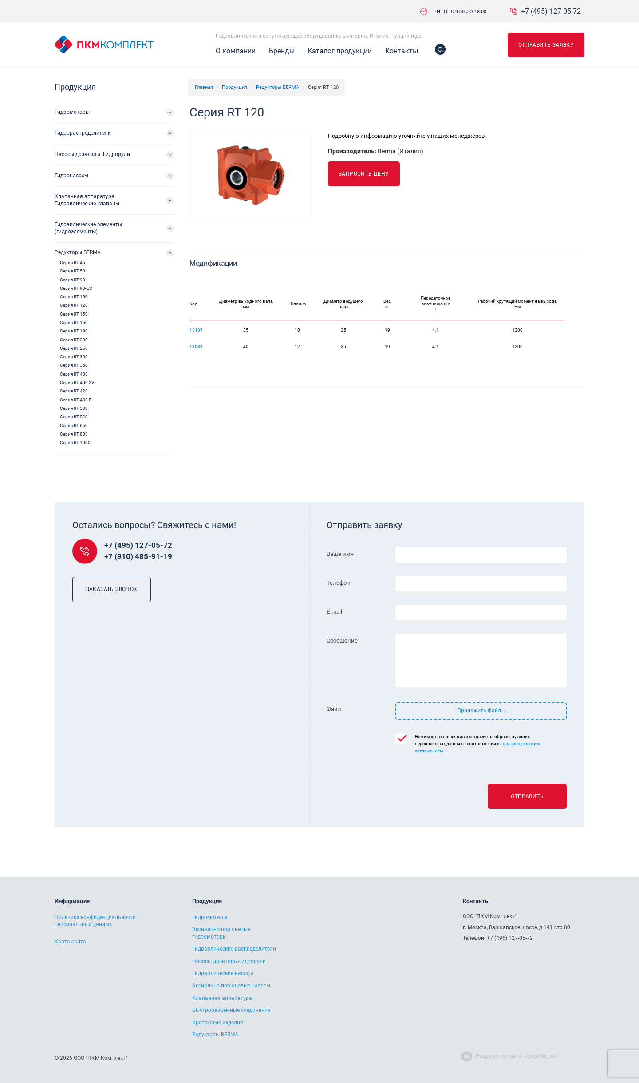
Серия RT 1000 (75, 442)
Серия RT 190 (74, 331)
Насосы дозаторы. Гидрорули (92, 154)
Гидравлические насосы (222, 973)
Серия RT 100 (74, 297)
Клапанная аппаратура (222, 998)
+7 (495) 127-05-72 (551, 11)
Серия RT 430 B (75, 400)
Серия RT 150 (74, 314)
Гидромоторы (72, 112)
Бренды (282, 51)
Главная (204, 87)
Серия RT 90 (72, 280)
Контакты (401, 51)
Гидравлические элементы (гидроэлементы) (88, 228)
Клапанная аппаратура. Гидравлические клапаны (87, 200)
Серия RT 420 (74, 391)
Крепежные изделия (217, 1022)
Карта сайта (70, 942)
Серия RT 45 (72, 262)
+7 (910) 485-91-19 (138, 556)
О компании (236, 51)
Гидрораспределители (83, 133)
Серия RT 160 (74, 322)
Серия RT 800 (74, 434)
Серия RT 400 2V (77, 382)
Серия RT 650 (74, 425)
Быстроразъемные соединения (231, 1010)
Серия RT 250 (74, 348)
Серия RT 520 (74, 417)
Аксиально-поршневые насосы (231, 986)
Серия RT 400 (74, 374)
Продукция (234, 87)
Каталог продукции (340, 51)
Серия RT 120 (74, 305)
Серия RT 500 (74, 408)
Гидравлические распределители (234, 949)
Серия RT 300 (74, 357)
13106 (196, 330)
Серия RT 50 (72, 271)
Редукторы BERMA (277, 87)
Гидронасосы (71, 175)
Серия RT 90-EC (76, 288)
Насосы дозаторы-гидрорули (229, 961)
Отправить (527, 796)
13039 (196, 346)
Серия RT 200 (74, 340)
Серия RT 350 (74, 365)
